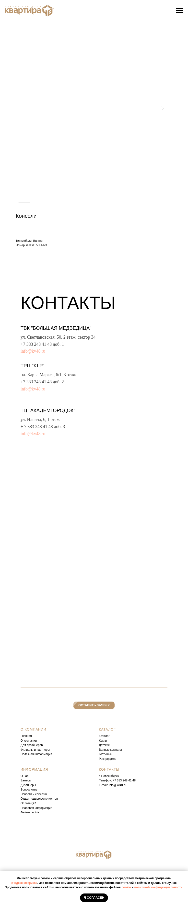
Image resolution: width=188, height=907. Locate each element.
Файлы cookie (30, 812)
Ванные (104, 749)
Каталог (104, 736)
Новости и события (34, 794)
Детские (104, 745)
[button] (94, 705)
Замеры (26, 780)
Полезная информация (36, 754)
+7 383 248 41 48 (36, 344)
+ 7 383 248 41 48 (37, 426)
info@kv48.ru (33, 351)
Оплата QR (28, 803)
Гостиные (105, 754)
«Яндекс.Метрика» (24, 883)
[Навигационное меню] (179, 10)
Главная (26, 736)
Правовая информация (36, 808)
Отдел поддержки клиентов (39, 798)
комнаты (116, 749)
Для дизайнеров (32, 745)
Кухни (103, 740)
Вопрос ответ (30, 789)
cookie (126, 887)
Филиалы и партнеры (35, 749)
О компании (29, 740)
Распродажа (107, 759)
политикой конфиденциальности (158, 887)
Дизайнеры (28, 785)
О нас (24, 776)
